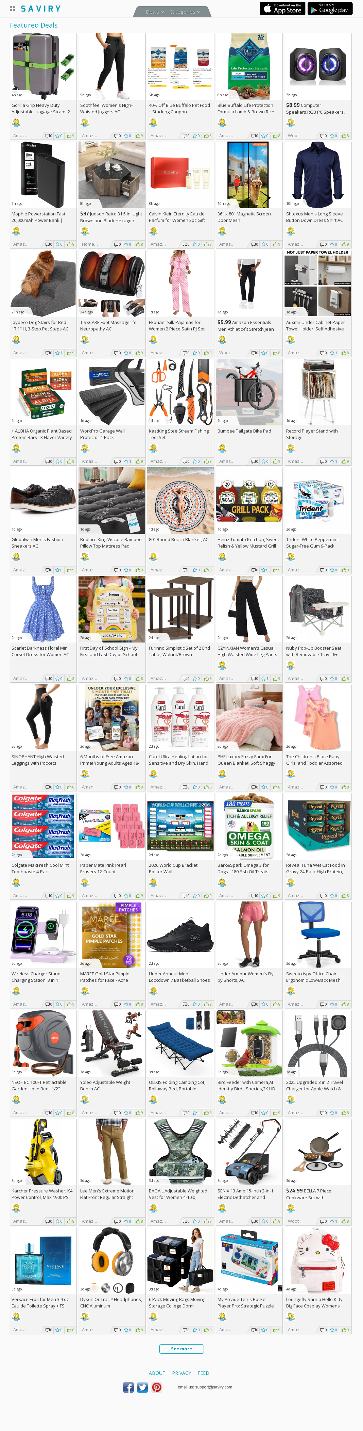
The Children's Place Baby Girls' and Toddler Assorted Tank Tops (314, 763)
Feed (203, 1373)
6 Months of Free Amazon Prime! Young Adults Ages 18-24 (109, 763)
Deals (152, 11)
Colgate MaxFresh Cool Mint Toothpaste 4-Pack (40, 868)
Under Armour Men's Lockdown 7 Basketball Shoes (179, 977)
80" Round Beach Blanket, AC (178, 539)
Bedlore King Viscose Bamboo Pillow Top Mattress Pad (111, 542)
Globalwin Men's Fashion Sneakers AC (37, 542)
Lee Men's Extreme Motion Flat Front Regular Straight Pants (107, 1197)
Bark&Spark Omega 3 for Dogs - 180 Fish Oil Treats (243, 868)
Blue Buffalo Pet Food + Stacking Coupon (179, 108)
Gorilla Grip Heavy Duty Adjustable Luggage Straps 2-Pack (41, 111)
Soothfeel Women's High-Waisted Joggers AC (106, 108)
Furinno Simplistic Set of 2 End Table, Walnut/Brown (179, 651)
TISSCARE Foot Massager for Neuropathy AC (109, 325)
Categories (182, 11)
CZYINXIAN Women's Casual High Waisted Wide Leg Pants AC (247, 654)
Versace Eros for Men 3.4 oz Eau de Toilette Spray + (40, 1302)
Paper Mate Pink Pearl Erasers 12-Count (103, 868)
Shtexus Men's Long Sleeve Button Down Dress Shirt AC (314, 217)
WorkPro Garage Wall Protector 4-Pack (102, 434)
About (157, 1373)
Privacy (181, 1373)
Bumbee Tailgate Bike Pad (244, 431)
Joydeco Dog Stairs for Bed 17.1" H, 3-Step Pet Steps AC (40, 325)
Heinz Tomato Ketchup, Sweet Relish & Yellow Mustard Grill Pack (248, 545)
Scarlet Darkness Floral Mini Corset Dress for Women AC (40, 651)
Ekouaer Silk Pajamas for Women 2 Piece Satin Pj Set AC (177, 328)
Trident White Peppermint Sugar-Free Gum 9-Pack (312, 542)
